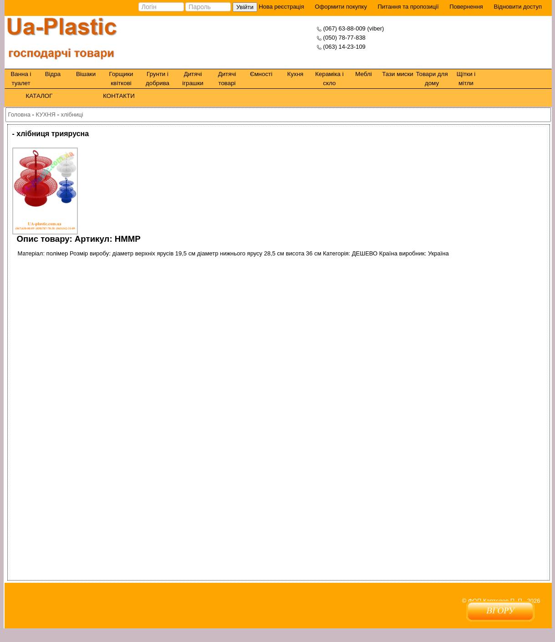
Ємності (260, 74)
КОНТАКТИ (119, 95)
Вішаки (85, 74)
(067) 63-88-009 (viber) (353, 28)
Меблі (363, 74)
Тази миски (397, 74)
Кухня (295, 74)
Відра (52, 74)
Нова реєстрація (280, 6)
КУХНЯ (45, 114)
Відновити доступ (518, 6)
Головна (19, 114)
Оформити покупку (341, 6)
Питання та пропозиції (407, 6)
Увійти (244, 7)
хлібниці (72, 114)
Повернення (466, 6)
